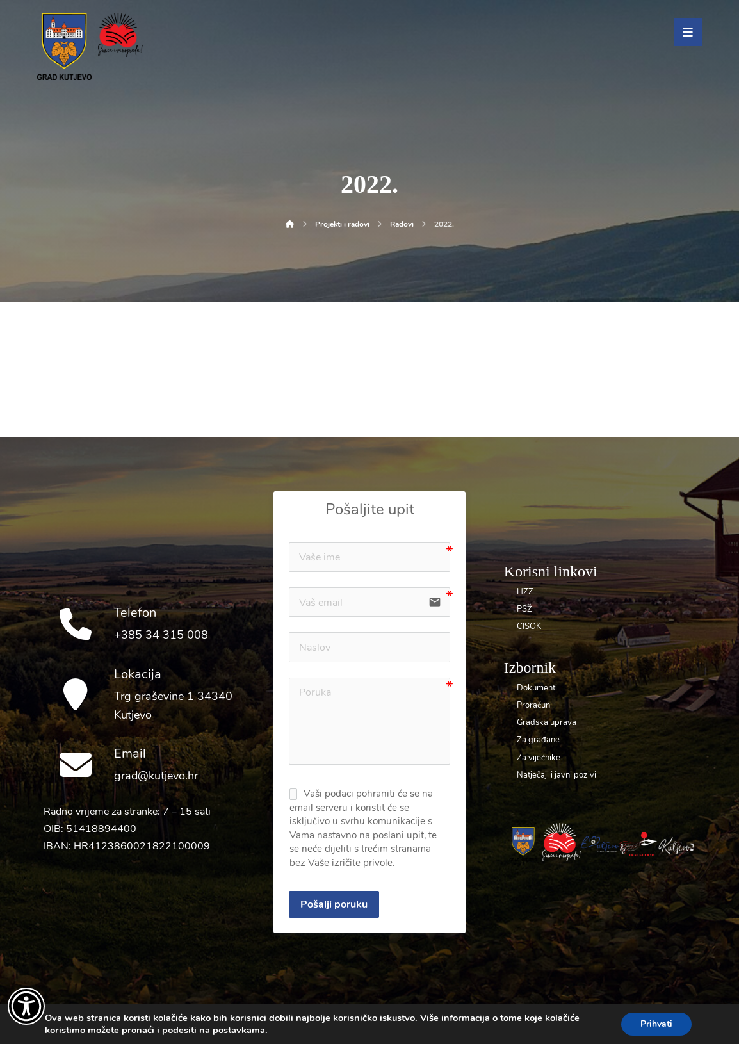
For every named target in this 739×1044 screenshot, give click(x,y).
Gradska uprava (546, 722)
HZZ (525, 592)
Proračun (533, 705)
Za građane (538, 740)
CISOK (529, 626)
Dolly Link (340, 1019)
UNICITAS (394, 1019)
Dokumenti (537, 688)
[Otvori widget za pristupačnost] (26, 1006)
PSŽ (524, 609)
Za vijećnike (538, 757)
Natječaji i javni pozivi (556, 775)
